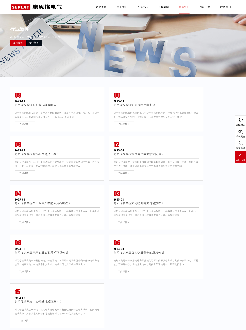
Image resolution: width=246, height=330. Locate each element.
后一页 (145, 257)
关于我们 (122, 7)
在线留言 (109, 300)
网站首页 (101, 7)
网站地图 (181, 327)
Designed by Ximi (166, 327)
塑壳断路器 (46, 294)
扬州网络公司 (144, 294)
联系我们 (225, 7)
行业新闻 (55, 37)
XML (189, 327)
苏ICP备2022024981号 (144, 327)
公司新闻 (18, 42)
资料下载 (205, 7)
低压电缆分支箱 (18, 310)
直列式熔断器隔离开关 (22, 300)
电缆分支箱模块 (18, 305)
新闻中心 (184, 7)
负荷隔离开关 (17, 294)
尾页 (154, 257)
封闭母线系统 (47, 300)
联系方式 (109, 294)
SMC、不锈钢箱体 (49, 305)
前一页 (116, 257)
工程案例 (163, 7)
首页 (30, 37)
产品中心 (142, 7)
